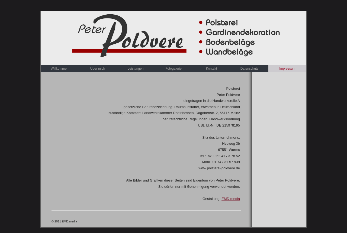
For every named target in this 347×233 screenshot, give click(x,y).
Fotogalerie (173, 68)
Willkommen (59, 68)
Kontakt (211, 68)
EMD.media (230, 199)
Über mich (97, 68)
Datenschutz (249, 68)
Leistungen (136, 68)
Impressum (287, 68)
